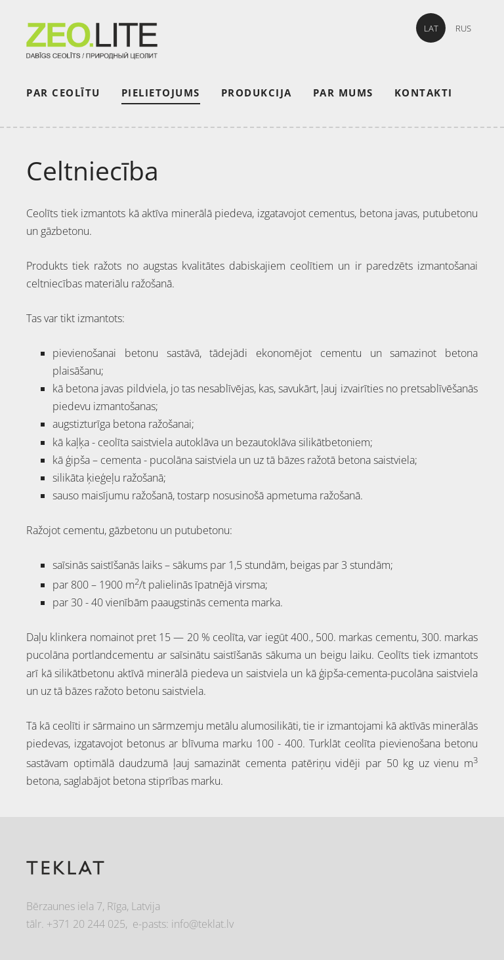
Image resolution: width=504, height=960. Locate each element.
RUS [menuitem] (463, 28)
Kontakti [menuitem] (423, 92)
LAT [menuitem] (431, 28)
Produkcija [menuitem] (256, 92)
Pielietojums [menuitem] (160, 92)
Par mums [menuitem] (343, 92)
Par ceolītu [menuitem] (63, 92)
